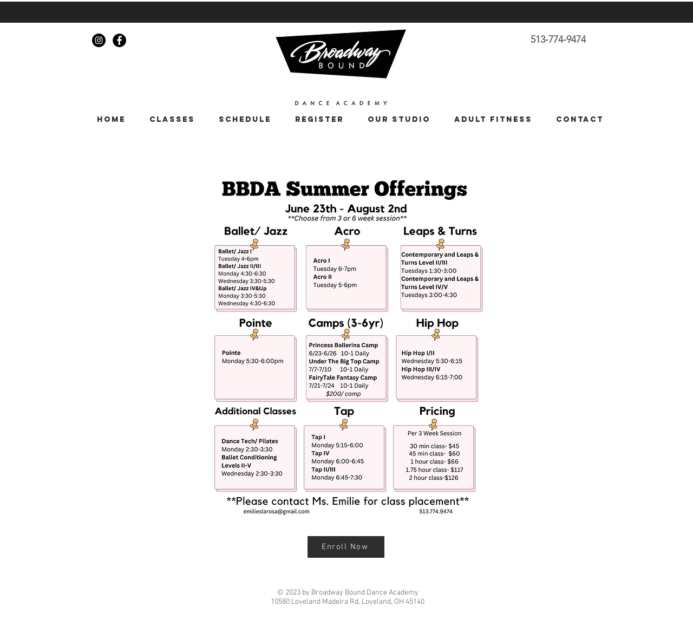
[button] (168, 119)
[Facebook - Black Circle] (119, 40)
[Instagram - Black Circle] (99, 40)
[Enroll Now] (346, 547)
